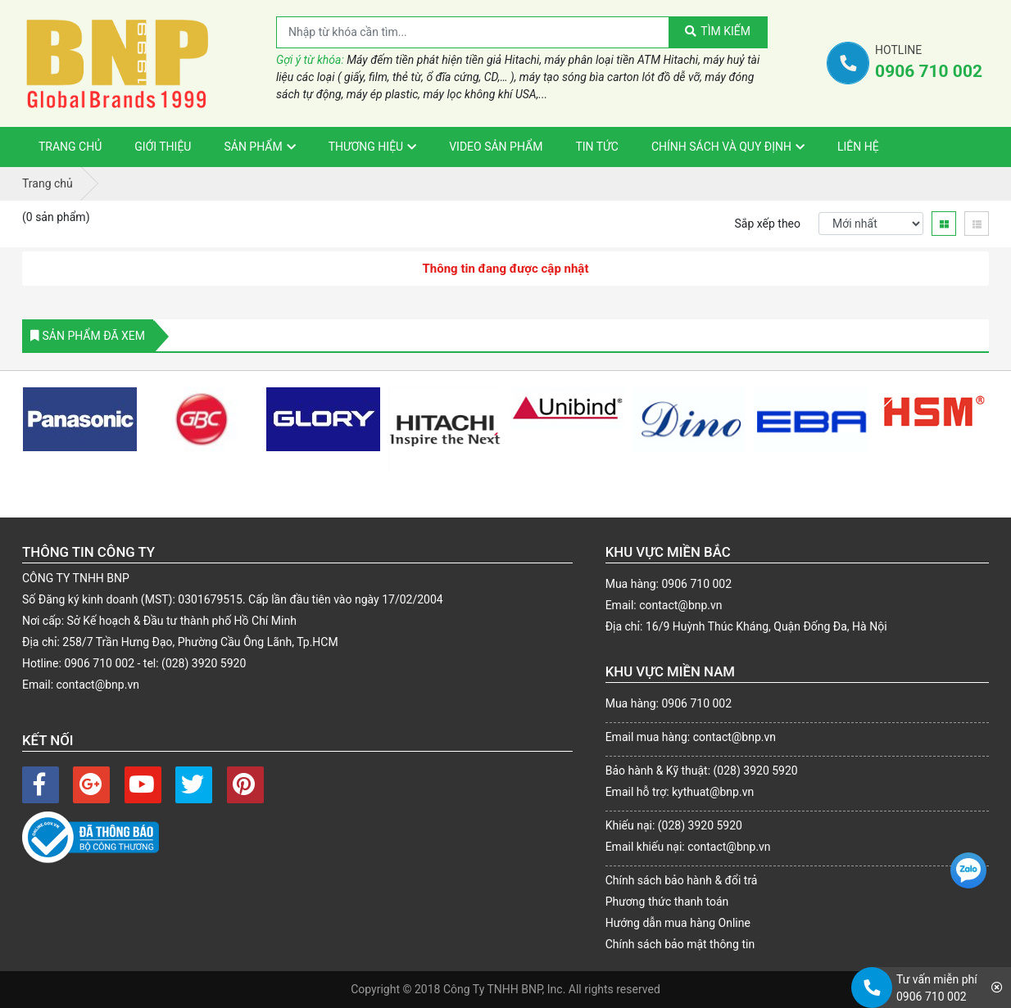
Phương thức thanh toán (667, 901)
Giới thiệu (162, 146)
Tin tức (597, 146)
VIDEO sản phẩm (495, 146)
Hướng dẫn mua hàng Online (677, 922)
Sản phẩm (253, 146)
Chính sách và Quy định (721, 146)
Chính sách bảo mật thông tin (680, 944)
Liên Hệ (858, 146)
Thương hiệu (366, 146)
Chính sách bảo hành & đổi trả (681, 880)
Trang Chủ (70, 146)
